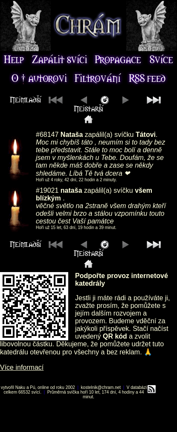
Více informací (22, 367)
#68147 (47, 134)
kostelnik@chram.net (101, 387)
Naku (20, 387)
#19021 (47, 190)
